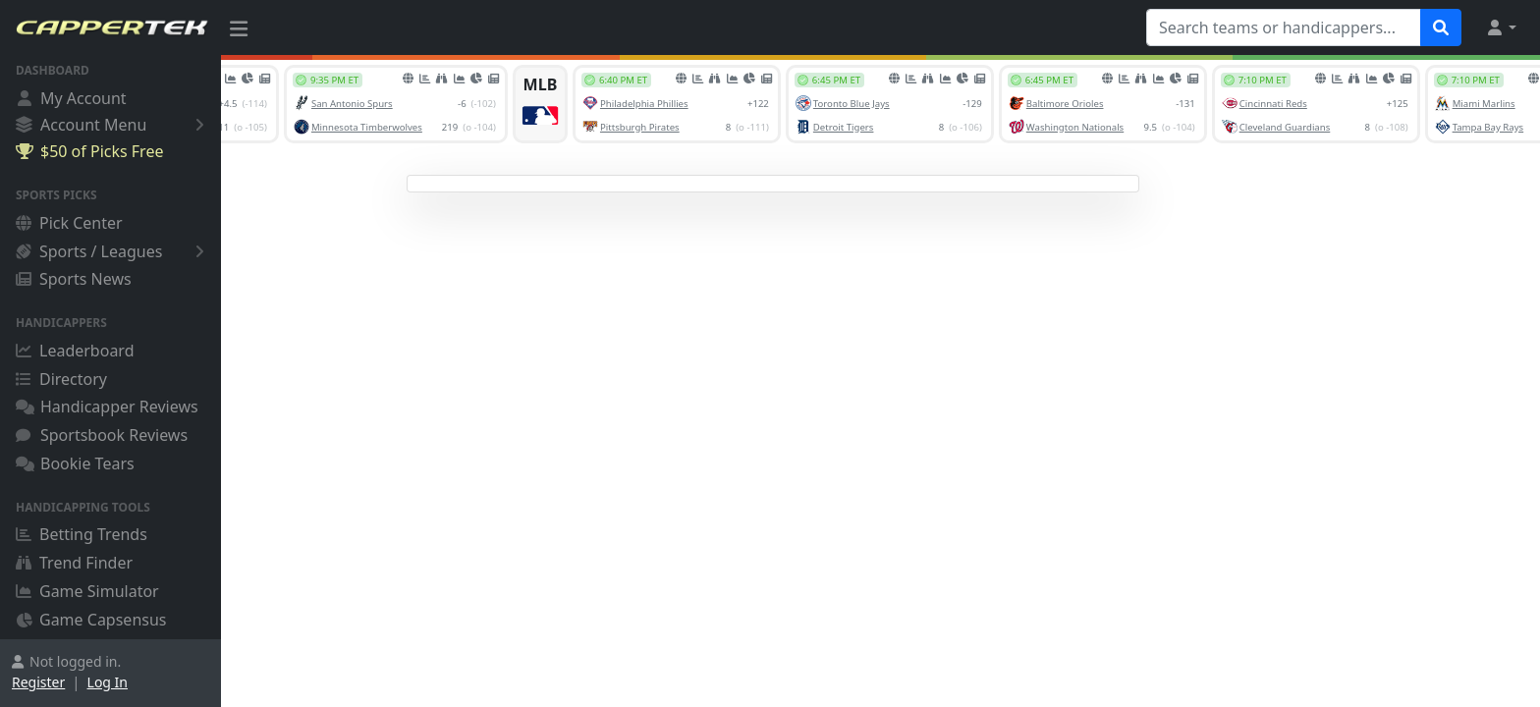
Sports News (74, 279)
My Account (71, 98)
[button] (1500, 27)
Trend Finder (74, 562)
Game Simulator (87, 591)
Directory (61, 379)
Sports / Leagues (113, 251)
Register (38, 682)
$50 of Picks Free (89, 151)
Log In (107, 682)
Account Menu (113, 124)
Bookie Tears (75, 463)
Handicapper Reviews (107, 406)
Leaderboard (75, 350)
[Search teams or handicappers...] (1283, 27)
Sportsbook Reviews (102, 435)
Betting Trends (81, 534)
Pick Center (69, 223)
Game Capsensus (91, 619)
